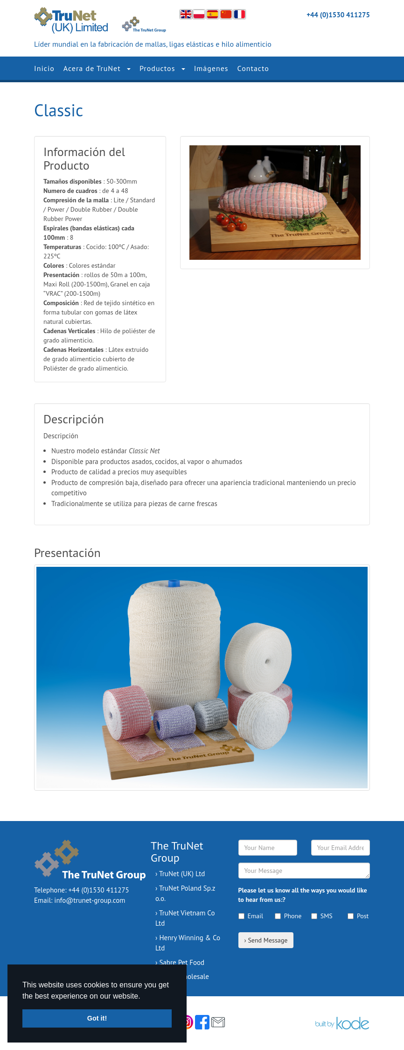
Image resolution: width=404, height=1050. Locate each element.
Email (249, 916)
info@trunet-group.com (89, 900)
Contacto (253, 68)
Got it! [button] (97, 1018)
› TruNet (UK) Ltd (180, 873)
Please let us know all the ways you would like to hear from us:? (302, 895)
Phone (286, 916)
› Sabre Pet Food (179, 962)
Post (358, 916)
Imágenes (211, 68)
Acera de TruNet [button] (97, 68)
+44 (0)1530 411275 (338, 14)
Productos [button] (162, 68)
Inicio (44, 68)
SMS (322, 916)
